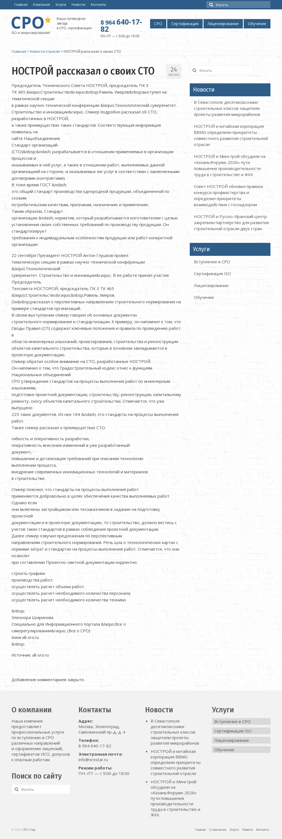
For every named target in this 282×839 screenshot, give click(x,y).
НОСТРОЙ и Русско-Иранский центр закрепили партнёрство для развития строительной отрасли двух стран (231, 222)
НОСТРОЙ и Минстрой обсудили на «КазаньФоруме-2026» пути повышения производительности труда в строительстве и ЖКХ (175, 798)
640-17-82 (121, 25)
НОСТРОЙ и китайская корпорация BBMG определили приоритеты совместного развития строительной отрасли (175, 762)
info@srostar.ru (93, 759)
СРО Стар (28, 830)
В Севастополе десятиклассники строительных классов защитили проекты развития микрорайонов (227, 108)
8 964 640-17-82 (94, 745)
